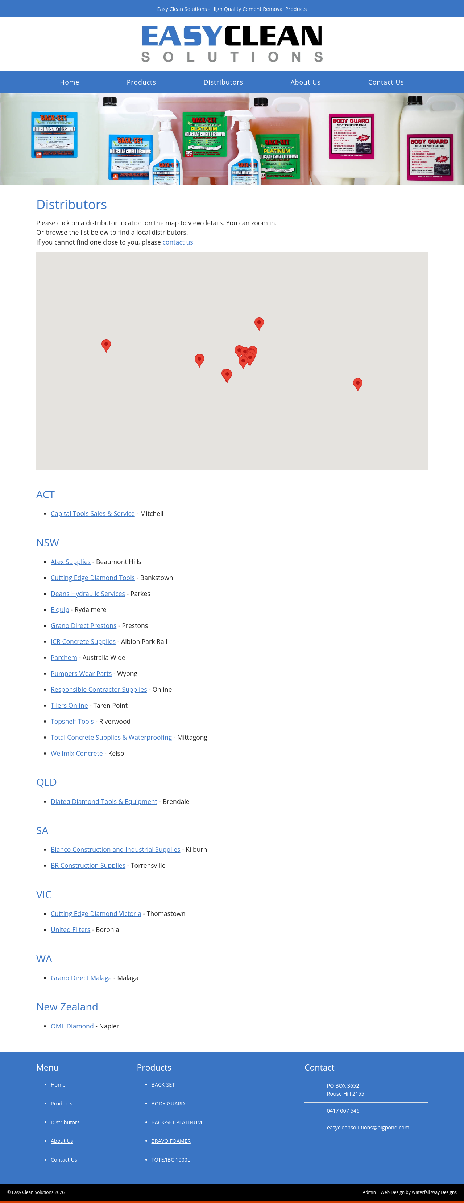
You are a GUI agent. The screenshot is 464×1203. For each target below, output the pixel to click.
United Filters (70, 929)
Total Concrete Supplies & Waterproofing (111, 737)
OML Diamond (72, 1026)
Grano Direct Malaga (81, 977)
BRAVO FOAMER (171, 1140)
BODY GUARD (168, 1103)
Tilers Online (69, 705)
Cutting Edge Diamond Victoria (96, 913)
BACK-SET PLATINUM (177, 1122)
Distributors (223, 82)
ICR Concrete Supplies (83, 641)
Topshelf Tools (72, 721)
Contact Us (386, 82)
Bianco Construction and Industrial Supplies (115, 849)
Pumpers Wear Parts (81, 673)
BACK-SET (163, 1084)
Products (141, 82)
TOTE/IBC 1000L (171, 1159)
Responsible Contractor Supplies (99, 689)
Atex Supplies (71, 561)
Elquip (60, 609)
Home (69, 82)
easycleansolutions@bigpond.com (368, 1127)
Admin (369, 1192)
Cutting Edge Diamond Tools (93, 577)
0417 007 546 (343, 1110)
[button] (106, 346)
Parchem (64, 657)
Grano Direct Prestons (83, 625)
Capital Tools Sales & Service (93, 513)
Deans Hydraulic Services (88, 593)
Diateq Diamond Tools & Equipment (104, 801)
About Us (306, 82)
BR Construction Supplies (88, 865)
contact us (177, 242)
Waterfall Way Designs (434, 1192)
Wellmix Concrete (77, 753)
